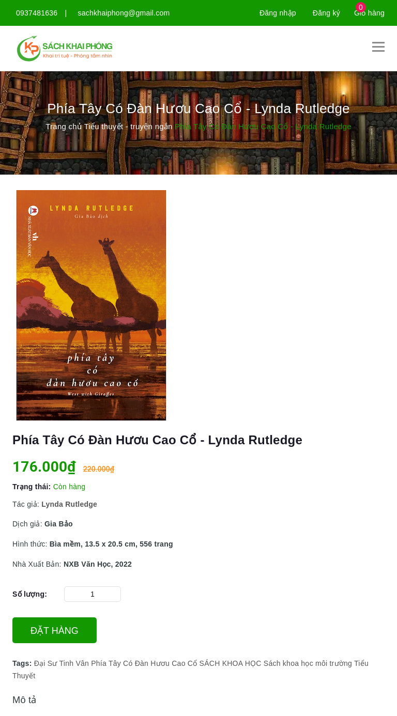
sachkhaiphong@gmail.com (124, 13)
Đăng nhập (277, 13)
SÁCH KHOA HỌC (231, 663)
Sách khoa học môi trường (308, 663)
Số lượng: (29, 594)
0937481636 (36, 13)
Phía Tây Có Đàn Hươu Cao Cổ (144, 663)
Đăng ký (326, 13)
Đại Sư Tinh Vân (61, 663)
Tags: (23, 663)
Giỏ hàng (369, 13)
